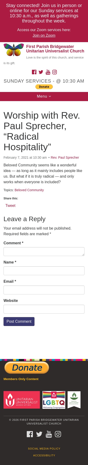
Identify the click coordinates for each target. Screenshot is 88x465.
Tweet (10, 205)
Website (11, 301)
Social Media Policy (44, 448)
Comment (13, 243)
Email (10, 281)
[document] (44, 227)
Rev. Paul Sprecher (65, 157)
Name (10, 262)
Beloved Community (29, 190)
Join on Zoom (44, 35)
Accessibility (44, 455)
